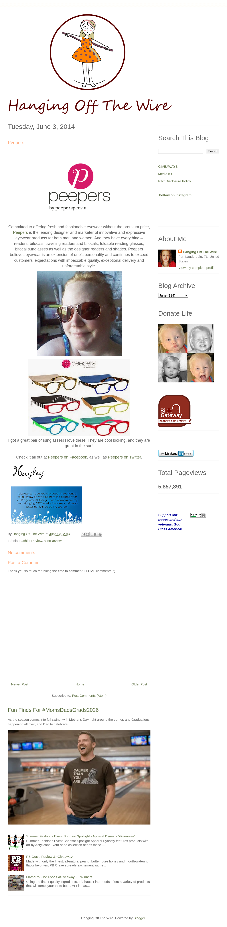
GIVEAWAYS (168, 166)
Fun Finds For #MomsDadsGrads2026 (53, 710)
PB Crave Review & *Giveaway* (49, 856)
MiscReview (53, 541)
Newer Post (19, 684)
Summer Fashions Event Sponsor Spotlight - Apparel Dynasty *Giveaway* (80, 836)
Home (79, 684)
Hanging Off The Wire (200, 252)
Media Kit (165, 174)
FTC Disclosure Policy (174, 181)
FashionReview (31, 541)
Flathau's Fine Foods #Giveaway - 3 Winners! (59, 877)
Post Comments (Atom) (89, 695)
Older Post (139, 684)
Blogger (139, 918)
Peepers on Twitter (124, 457)
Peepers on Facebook (67, 457)
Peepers (20, 232)
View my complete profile (196, 268)
